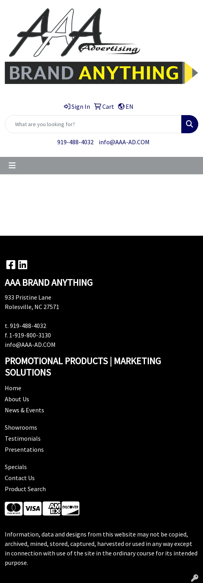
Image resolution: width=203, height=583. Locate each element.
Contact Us (20, 478)
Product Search (25, 489)
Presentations (24, 449)
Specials (16, 467)
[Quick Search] (93, 124)
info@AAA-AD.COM (124, 142)
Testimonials (23, 438)
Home (13, 388)
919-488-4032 (75, 142)
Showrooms (21, 427)
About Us (17, 399)
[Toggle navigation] (12, 165)
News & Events (24, 410)
